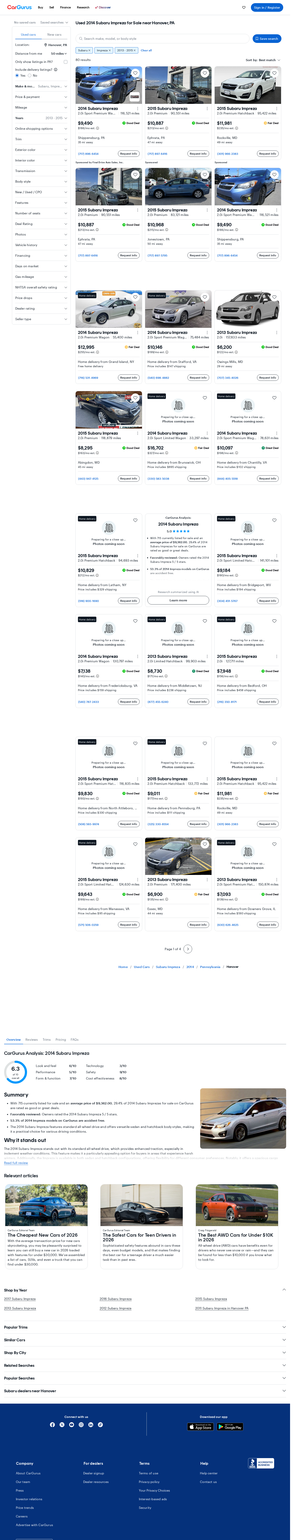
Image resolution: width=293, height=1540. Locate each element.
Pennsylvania (210, 967)
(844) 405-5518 (227, 478)
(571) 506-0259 (88, 924)
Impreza (104, 50)
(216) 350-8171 (227, 701)
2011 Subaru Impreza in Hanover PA (222, 1444)
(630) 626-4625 (228, 924)
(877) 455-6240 (158, 701)
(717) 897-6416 (157, 153)
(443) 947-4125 (88, 478)
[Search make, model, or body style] (163, 38)
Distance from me (28, 53)
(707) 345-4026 (228, 377)
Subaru (84, 50)
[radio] (17, 75)
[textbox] (267, 60)
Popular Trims (145, 1463)
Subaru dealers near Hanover (145, 1527)
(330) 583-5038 (158, 478)
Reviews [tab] (31, 1039)
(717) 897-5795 (157, 255)
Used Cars (142, 967)
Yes (23, 75)
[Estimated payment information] (97, 128)
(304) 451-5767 (227, 601)
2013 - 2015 (126, 50)
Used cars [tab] (28, 34)
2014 (190, 967)
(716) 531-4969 (88, 377)
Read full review (16, 1299)
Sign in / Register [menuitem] (267, 7)
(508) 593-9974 (88, 824)
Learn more (178, 600)
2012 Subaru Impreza (116, 1444)
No (35, 75)
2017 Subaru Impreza (20, 1435)
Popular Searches (145, 1514)
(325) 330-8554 (158, 824)
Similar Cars (145, 1476)
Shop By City (145, 1489)
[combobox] (54, 22)
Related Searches (145, 1501)
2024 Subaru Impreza (26, 1258)
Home (123, 967)
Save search (267, 38)
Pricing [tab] (61, 1039)
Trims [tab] (47, 1039)
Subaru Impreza (168, 967)
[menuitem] (40, 7)
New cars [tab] (54, 34)
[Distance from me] (56, 53)
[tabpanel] (145, 1228)
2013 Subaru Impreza (20, 1444)
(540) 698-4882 (158, 377)
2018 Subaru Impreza (26, 1224)
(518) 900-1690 (88, 601)
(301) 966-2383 (227, 153)
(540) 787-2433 (88, 701)
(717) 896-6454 (88, 153)
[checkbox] (65, 62)
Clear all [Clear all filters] (146, 50)
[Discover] (103, 7)
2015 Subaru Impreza (211, 1435)
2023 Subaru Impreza (26, 1189)
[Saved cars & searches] (244, 7)
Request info (128, 153)
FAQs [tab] (75, 1039)
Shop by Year (145, 1426)
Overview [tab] (13, 1039)
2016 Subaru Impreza (116, 1435)
